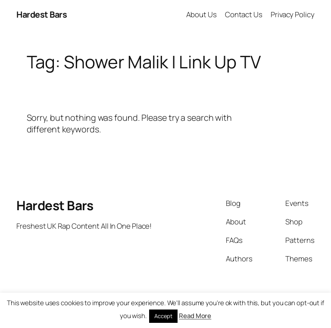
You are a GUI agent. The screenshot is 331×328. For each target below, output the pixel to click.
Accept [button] (163, 316)
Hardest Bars (41, 14)
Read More (195, 315)
